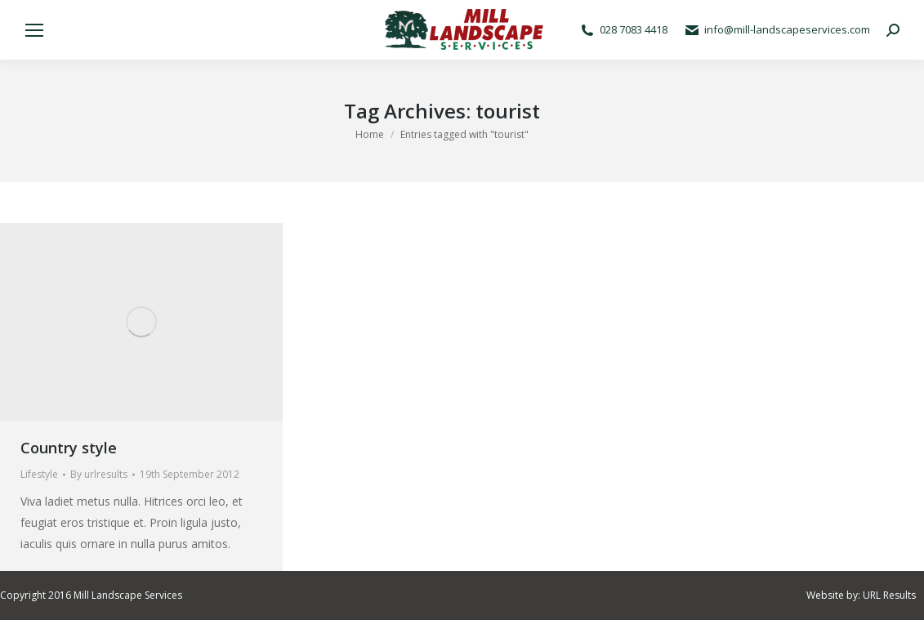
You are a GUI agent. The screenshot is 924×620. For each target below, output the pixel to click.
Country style (68, 447)
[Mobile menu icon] (34, 30)
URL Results (889, 595)
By (98, 474)
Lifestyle (39, 474)
